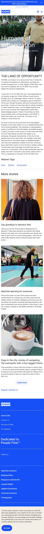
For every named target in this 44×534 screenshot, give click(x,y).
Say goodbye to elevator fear (16, 224)
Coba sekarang (21, 3)
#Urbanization (22, 165)
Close (41, 3)
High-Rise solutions (9, 471)
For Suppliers (5, 429)
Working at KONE (7, 424)
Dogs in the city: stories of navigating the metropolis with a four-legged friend (21, 362)
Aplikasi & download (9, 489)
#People (11, 165)
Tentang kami (6, 498)
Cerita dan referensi (9, 493)
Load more (22, 382)
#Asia (3, 165)
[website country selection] (38, 12)
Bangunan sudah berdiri (10, 480)
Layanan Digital (7, 484)
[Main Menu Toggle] (41, 12)
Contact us (5, 420)
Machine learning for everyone (16, 291)
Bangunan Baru (7, 475)
